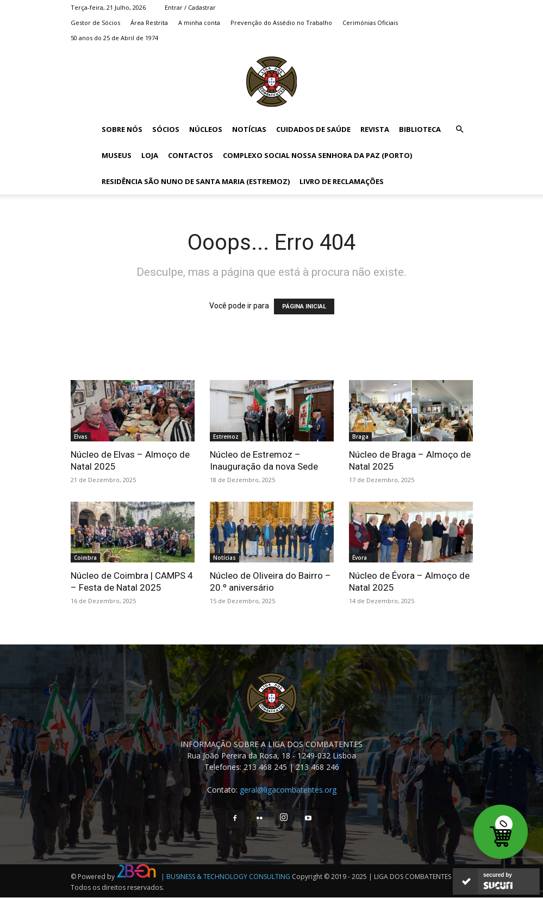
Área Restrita (149, 22)
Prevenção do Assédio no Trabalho (281, 22)
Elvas (81, 436)
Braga (360, 436)
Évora (359, 557)
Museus (117, 155)
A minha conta (199, 22)
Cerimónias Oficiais (370, 22)
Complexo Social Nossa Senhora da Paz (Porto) (317, 155)
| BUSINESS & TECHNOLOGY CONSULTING (225, 876)
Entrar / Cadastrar (190, 7)
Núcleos (205, 129)
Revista (374, 129)
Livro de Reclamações (341, 181)
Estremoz (226, 436)
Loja (149, 155)
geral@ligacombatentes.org (288, 790)
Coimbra (85, 557)
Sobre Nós (122, 129)
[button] (460, 129)
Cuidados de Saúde (313, 129)
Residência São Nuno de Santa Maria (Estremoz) (196, 181)
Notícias (249, 129)
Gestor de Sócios (95, 22)
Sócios (165, 129)
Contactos (190, 155)
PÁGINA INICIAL (304, 306)
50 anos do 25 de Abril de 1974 (114, 38)
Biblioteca (420, 129)
